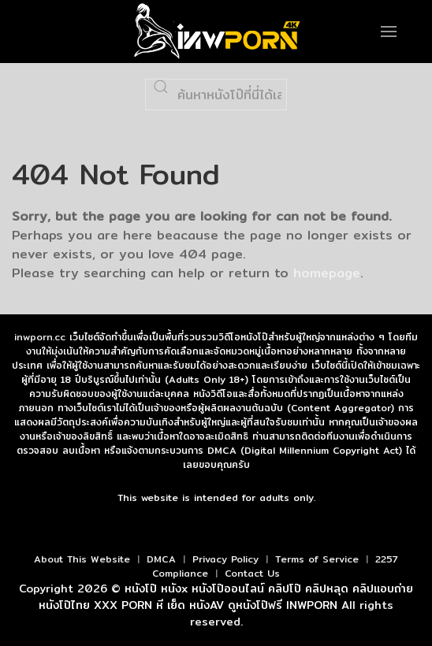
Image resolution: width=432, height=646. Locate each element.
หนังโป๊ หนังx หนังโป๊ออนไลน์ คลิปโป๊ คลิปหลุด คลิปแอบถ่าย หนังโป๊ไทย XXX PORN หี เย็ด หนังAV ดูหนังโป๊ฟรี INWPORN (226, 597)
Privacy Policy (225, 558)
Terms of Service (317, 558)
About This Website (82, 558)
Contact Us (252, 573)
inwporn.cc (39, 336)
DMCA (161, 558)
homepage (326, 273)
